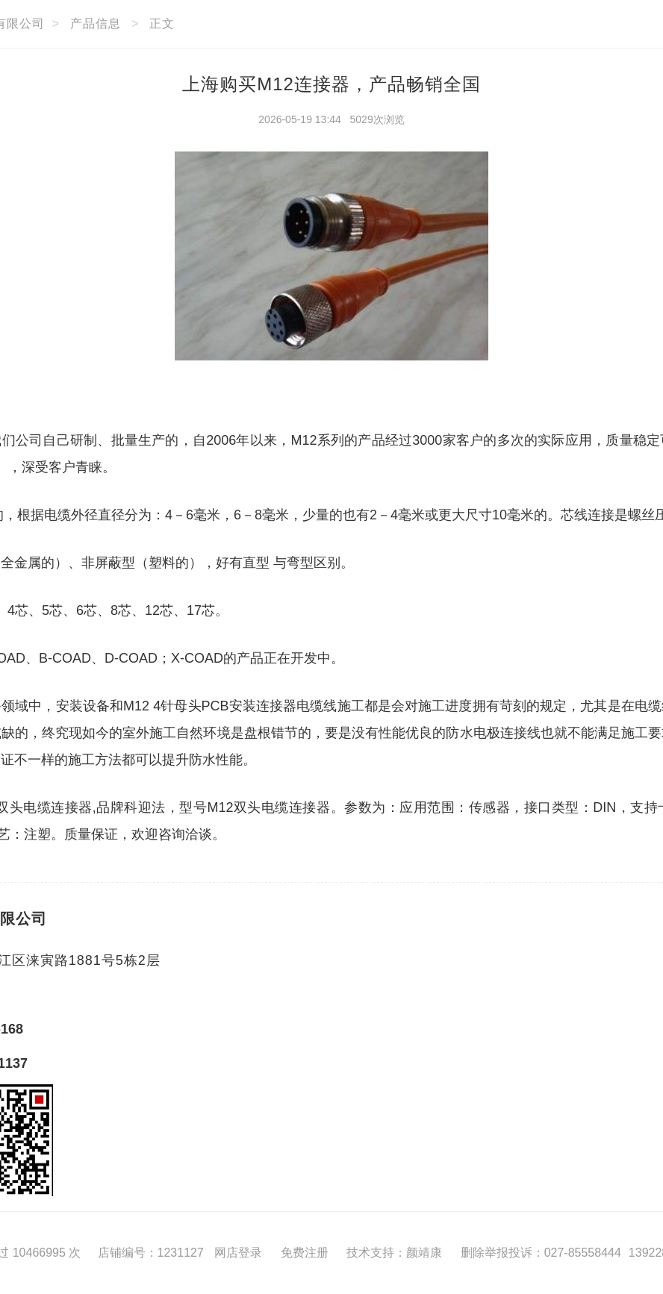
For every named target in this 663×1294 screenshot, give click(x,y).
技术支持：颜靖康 (394, 1252)
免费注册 (305, 1252)
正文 (162, 23)
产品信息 (95, 23)
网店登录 (238, 1252)
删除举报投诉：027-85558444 (541, 1252)
